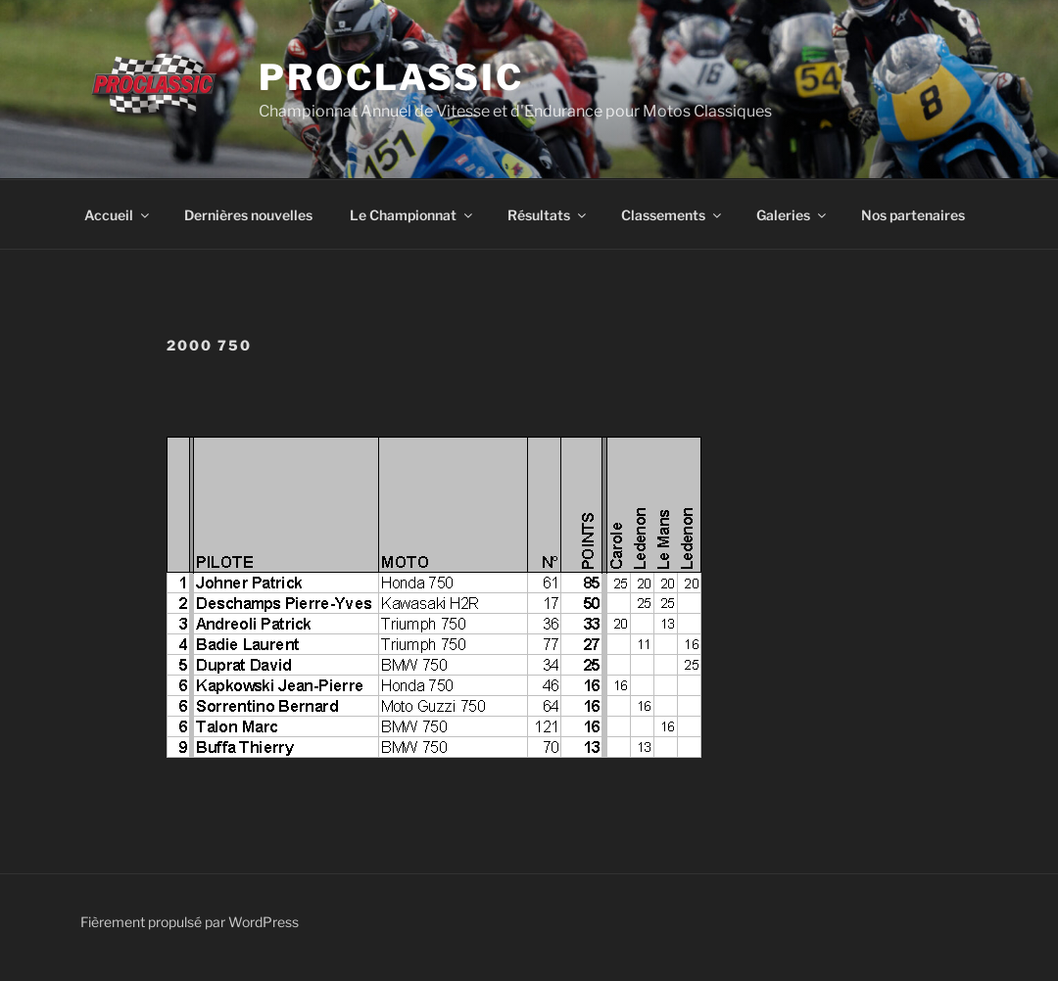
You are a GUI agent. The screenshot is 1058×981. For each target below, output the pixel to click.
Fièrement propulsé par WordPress (189, 921)
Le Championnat (412, 215)
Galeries (792, 215)
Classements (672, 215)
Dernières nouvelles (248, 215)
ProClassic (391, 77)
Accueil (118, 215)
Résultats (548, 215)
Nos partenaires (913, 215)
